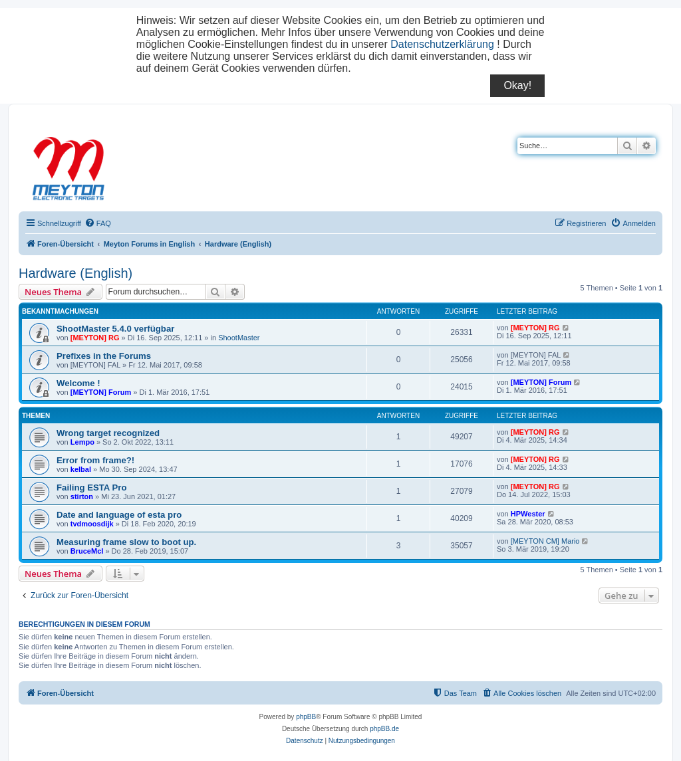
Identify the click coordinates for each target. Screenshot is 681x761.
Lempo (82, 442)
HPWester (528, 514)
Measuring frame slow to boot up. (126, 542)
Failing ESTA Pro (92, 487)
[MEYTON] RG (95, 338)
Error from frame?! (95, 460)
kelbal (80, 469)
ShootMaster (238, 338)
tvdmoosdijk (92, 524)
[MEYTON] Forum (100, 392)
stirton (81, 496)
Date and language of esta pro (119, 515)
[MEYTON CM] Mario (545, 541)
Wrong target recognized (108, 433)
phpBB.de (384, 728)
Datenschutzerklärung (442, 44)
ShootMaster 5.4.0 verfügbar (115, 329)
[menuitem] (97, 223)
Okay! (517, 85)
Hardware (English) (75, 273)
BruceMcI (87, 551)
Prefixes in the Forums (104, 356)
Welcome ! (78, 383)
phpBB (306, 716)
